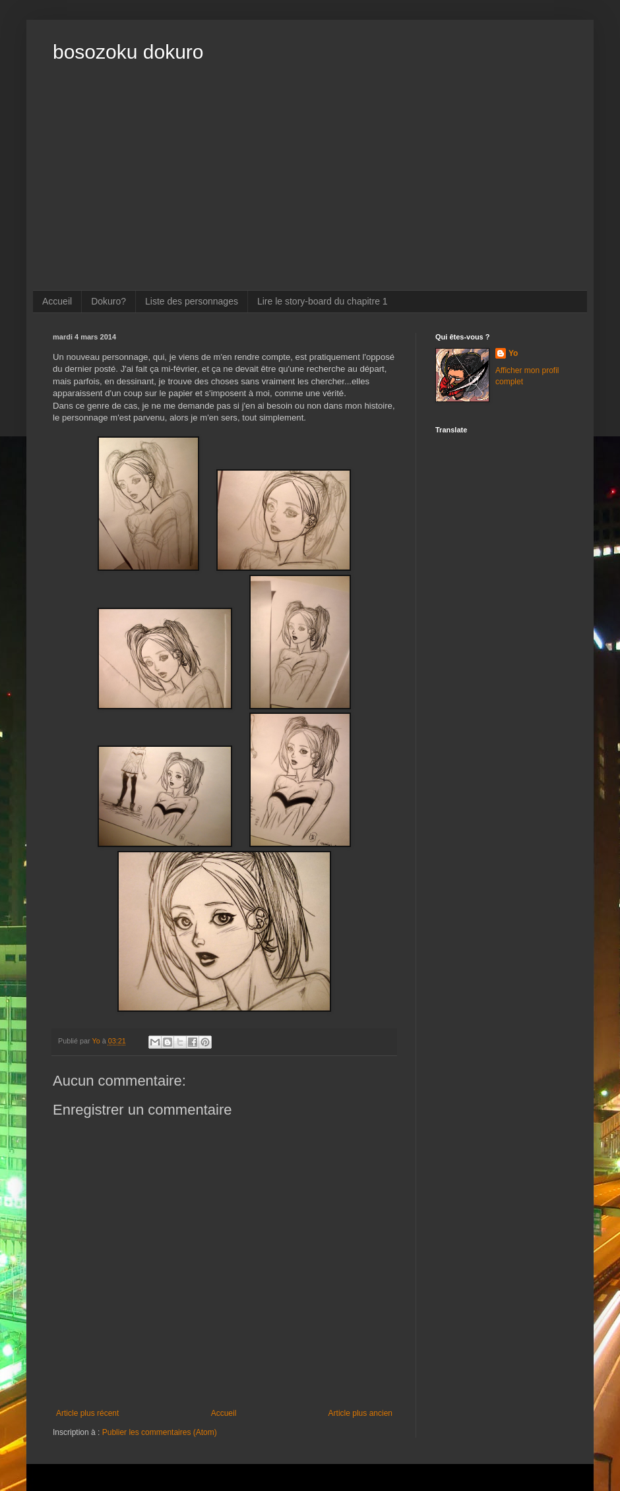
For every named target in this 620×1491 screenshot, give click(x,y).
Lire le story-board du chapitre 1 (322, 301)
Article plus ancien (360, 1413)
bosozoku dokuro (128, 52)
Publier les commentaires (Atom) (159, 1432)
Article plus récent (87, 1413)
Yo (513, 353)
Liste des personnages (191, 301)
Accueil (57, 301)
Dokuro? (108, 301)
